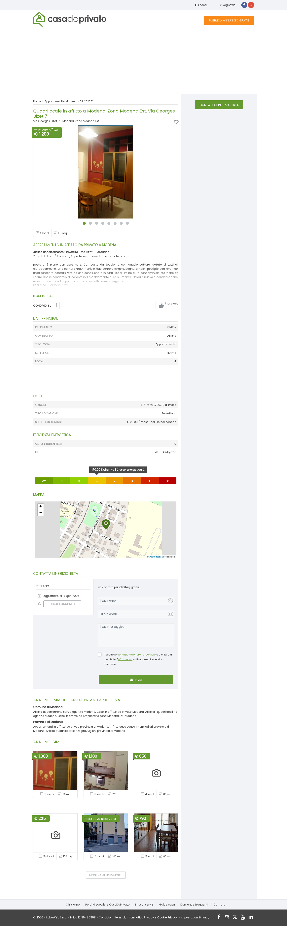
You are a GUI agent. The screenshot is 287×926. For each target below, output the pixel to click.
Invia (136, 680)
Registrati (227, 5)
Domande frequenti (194, 905)
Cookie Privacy (167, 917)
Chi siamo (73, 905)
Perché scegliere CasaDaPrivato (107, 905)
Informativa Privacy (140, 917)
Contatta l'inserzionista (219, 105)
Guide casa (167, 905)
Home (37, 101)
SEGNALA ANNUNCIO (60, 603)
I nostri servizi (144, 905)
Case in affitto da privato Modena (120, 712)
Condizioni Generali (112, 917)
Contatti (219, 905)
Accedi (201, 5)
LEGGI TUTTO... (43, 296)
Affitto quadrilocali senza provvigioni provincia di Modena (85, 731)
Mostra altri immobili (105, 875)
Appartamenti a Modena (61, 101)
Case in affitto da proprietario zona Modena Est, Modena (97, 716)
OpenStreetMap (156, 557)
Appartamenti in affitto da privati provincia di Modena (70, 727)
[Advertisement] (143, 62)
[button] (106, 524)
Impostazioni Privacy (195, 917)
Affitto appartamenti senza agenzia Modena (64, 712)
